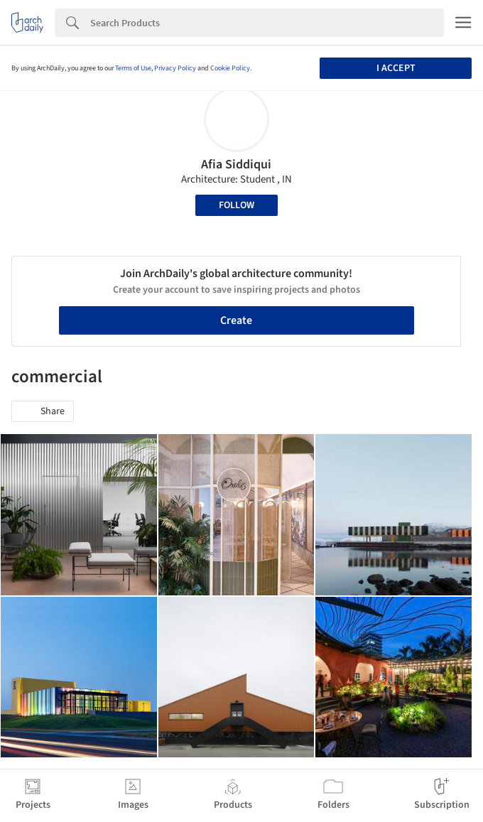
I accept (396, 68)
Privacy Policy (175, 68)
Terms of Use (133, 68)
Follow (236, 205)
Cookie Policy (230, 68)
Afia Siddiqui (236, 164)
